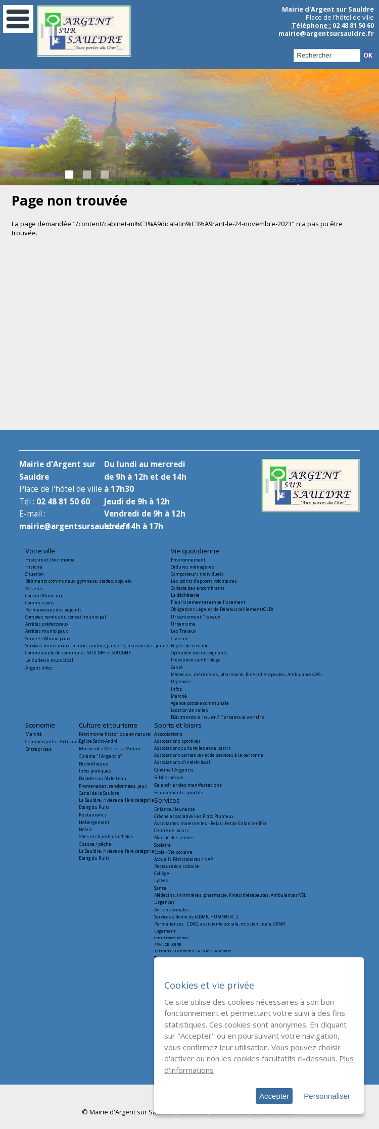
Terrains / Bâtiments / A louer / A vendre (192, 950)
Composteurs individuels (197, 574)
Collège (161, 873)
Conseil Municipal (44, 595)
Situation (34, 574)
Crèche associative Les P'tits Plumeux (193, 816)
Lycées (161, 880)
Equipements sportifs (178, 792)
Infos (176, 689)
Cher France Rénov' (171, 937)
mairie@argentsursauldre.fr (326, 33)
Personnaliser (327, 1096)
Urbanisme (183, 624)
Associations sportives (177, 741)
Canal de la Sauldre (99, 793)
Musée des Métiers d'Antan (109, 748)
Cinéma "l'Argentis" (100, 756)
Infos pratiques (95, 771)
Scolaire (162, 845)
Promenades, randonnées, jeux (113, 786)
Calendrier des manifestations (188, 785)
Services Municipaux (48, 638)
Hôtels (85, 829)
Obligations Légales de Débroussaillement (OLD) (222, 609)
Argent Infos (39, 667)
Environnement (188, 559)
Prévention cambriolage (196, 659)
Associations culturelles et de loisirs (192, 748)
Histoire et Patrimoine (50, 559)
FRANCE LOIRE (167, 944)
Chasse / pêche (95, 844)
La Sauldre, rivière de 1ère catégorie (116, 800)
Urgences (181, 681)
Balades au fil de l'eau (102, 778)
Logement (164, 931)
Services (167, 800)
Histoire (33, 567)
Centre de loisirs (171, 830)
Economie (40, 725)
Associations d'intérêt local (182, 762)
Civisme (179, 638)
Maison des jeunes (174, 837)
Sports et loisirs (178, 725)
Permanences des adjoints (53, 609)
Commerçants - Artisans (52, 741)
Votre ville (40, 550)
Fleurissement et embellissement (208, 602)
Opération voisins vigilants (199, 652)
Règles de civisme (190, 645)
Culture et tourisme (108, 725)
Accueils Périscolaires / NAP (183, 859)
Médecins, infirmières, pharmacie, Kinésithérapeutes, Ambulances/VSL (247, 674)
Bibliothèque (93, 763)
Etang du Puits (94, 807)
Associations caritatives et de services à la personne (208, 755)
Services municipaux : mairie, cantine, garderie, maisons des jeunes (98, 645)
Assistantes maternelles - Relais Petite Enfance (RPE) (210, 823)
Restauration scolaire (176, 866)
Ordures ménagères (192, 567)
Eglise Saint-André (98, 741)
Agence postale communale (200, 703)
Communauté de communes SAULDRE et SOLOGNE (78, 652)
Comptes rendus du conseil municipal (65, 617)
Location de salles (189, 710)
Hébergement (94, 822)
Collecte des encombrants (198, 588)
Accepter (274, 1096)
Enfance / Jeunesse (174, 809)
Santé (177, 667)
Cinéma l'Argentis (174, 769)
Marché (179, 696)
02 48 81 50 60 (63, 501)
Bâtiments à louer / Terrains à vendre (217, 717)
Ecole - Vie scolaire (173, 852)
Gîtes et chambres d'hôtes (106, 836)
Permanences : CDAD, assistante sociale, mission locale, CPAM (219, 924)
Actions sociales (172, 909)
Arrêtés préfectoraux (46, 624)
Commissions (40, 602)
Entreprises (38, 749)
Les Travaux (183, 631)
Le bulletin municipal (49, 660)
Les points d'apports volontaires (204, 581)
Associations (168, 734)
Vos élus (34, 588)
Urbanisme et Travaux (195, 616)
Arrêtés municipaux (46, 631)
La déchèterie (185, 595)
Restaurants (93, 814)
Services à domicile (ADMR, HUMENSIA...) (196, 916)
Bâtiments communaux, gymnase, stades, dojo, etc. (78, 581)
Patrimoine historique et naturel (115, 734)
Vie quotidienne (195, 550)
